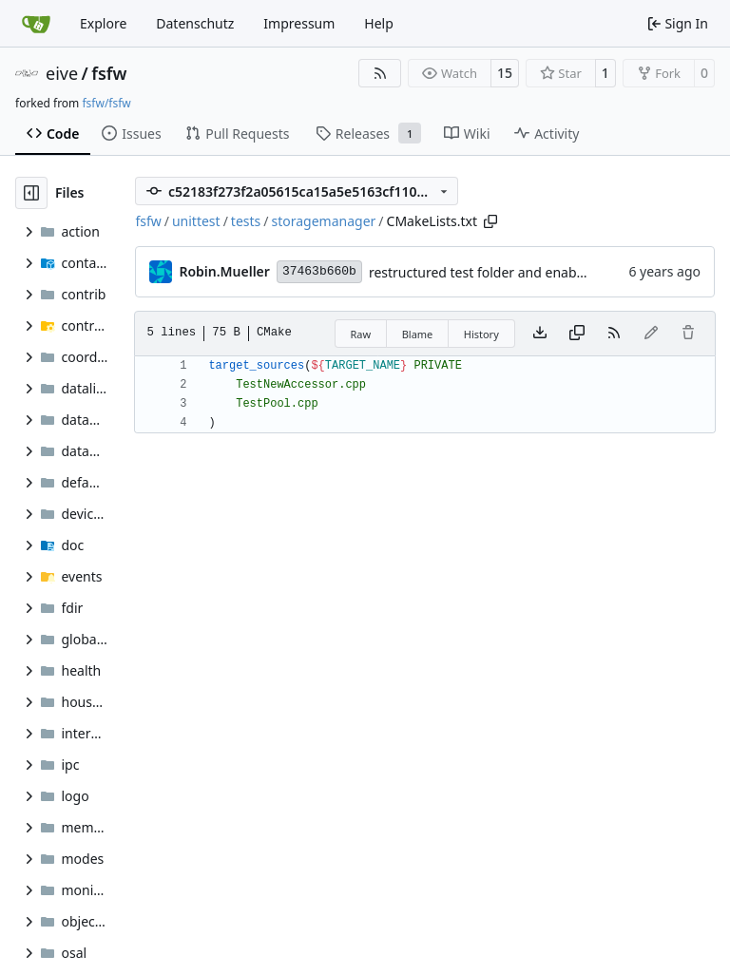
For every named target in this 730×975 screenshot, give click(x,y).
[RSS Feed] (380, 73)
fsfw (108, 73)
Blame (417, 334)
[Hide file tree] (31, 193)
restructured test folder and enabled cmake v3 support (540, 272)
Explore (103, 23)
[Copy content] (577, 333)
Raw (361, 334)
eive (62, 73)
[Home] (36, 24)
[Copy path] (490, 221)
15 (504, 73)
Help (379, 23)
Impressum (299, 23)
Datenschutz (195, 23)
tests (245, 221)
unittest (196, 221)
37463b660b (319, 271)
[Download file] (540, 333)
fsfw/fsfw (106, 103)
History (481, 334)
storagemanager (324, 221)
